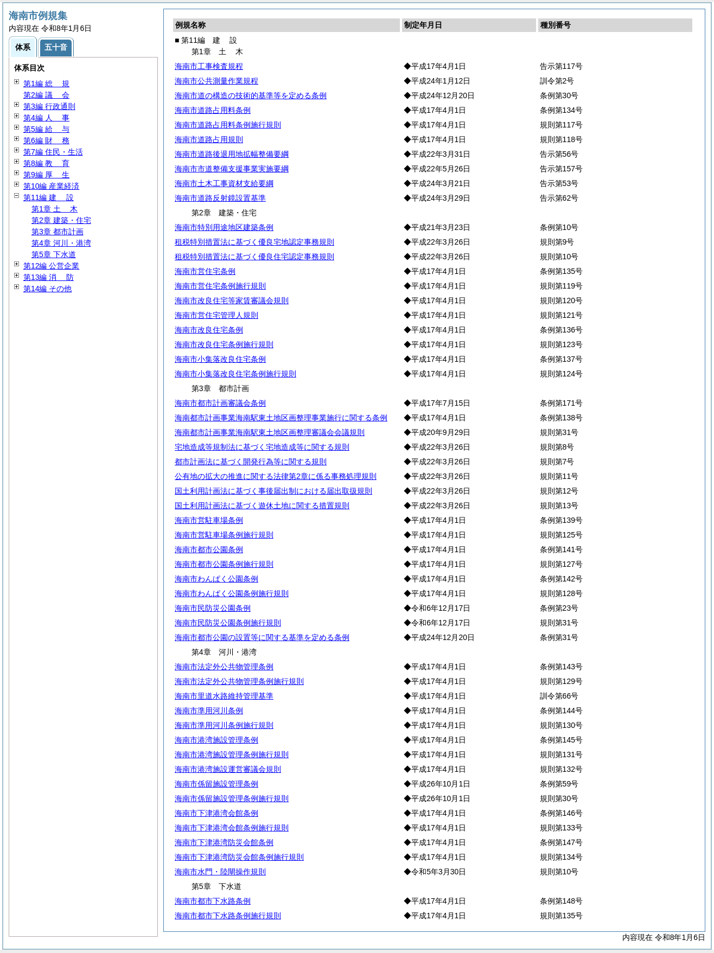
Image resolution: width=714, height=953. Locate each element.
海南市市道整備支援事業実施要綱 (232, 168)
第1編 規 (46, 83)
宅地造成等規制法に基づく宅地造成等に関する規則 (262, 447)
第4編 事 (46, 117)
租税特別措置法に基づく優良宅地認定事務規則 (254, 242)
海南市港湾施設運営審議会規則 (228, 769)
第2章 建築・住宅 (61, 220)
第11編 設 (48, 197)
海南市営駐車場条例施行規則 (224, 534)
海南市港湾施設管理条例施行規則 (232, 754)
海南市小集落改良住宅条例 (220, 359)
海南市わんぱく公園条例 (216, 578)
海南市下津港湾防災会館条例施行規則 (239, 857)
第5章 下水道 (53, 254)
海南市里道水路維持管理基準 (224, 696)
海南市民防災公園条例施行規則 (228, 622)
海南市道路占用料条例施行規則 (228, 124)
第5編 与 (46, 129)
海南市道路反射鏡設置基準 (220, 198)
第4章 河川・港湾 (61, 243)
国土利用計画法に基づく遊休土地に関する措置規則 (262, 505)
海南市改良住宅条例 (209, 329)
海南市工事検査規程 (209, 66)
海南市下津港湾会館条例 (216, 813)
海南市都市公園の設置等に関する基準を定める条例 (262, 637)
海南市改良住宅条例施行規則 (224, 344)
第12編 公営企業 (51, 265)
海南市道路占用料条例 (213, 110)
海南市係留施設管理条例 (216, 783)
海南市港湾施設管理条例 (216, 739)
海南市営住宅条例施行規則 (220, 286)
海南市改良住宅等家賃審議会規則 (232, 300)
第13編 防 (48, 277)
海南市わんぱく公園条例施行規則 (232, 593)
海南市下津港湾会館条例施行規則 (232, 827)
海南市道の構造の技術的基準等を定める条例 (251, 95)
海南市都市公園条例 (209, 549)
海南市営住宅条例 (205, 271)
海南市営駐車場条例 (209, 520)
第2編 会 (46, 95)
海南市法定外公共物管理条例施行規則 (239, 681)
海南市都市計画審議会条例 (220, 403)
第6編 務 (46, 140)
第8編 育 (46, 163)
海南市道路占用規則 (209, 139)
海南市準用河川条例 (209, 710)
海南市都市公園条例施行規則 (224, 564)
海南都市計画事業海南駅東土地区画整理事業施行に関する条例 (281, 417)
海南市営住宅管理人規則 (216, 315)
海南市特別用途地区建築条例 (224, 227)
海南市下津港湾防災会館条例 (224, 842)
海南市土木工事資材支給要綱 (224, 183)
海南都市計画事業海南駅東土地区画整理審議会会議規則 (270, 432)
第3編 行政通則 (49, 106)
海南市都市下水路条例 (213, 901)
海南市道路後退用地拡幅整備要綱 (232, 154)
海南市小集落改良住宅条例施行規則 (235, 373)
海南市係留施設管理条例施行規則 (232, 798)
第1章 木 (54, 208)
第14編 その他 (47, 288)
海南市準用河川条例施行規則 (224, 725)
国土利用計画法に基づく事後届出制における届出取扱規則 (273, 491)
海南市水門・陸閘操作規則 (220, 871)
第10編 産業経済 (51, 186)
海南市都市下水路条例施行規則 (228, 915)
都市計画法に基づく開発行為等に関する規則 (251, 461)
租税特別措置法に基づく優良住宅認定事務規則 (254, 256)
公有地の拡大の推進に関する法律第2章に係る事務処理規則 (276, 476)
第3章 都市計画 (57, 231)
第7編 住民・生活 (53, 152)
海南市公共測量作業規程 (216, 80)
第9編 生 (46, 174)
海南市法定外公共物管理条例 (224, 666)
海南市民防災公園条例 (213, 608)
